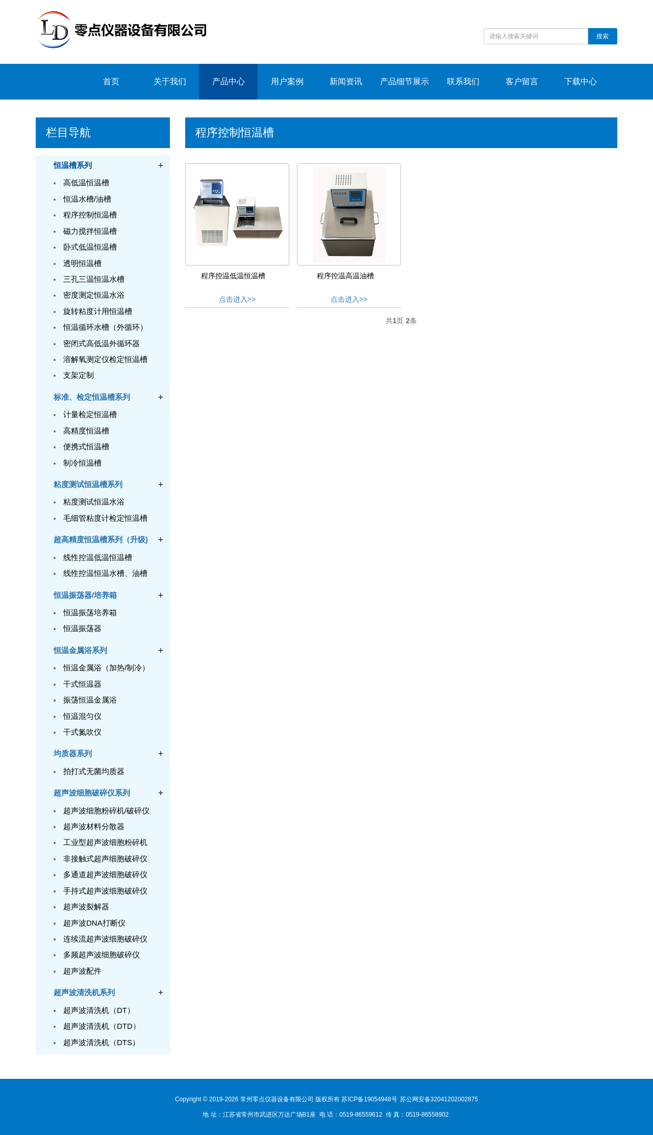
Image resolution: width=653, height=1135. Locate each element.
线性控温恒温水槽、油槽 (105, 573)
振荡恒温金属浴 (90, 699)
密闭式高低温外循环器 (101, 343)
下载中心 (580, 81)
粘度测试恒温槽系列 (88, 484)
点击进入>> (237, 299)
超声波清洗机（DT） (99, 1010)
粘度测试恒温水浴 (93, 501)
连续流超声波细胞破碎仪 (105, 938)
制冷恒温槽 (82, 462)
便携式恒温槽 (86, 446)
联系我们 (463, 81)
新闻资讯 (346, 81)
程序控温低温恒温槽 (233, 276)
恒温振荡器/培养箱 (85, 595)
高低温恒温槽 (86, 182)
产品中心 (228, 81)
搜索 (602, 36)
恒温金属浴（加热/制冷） (106, 667)
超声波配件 (82, 971)
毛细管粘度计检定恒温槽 (105, 518)
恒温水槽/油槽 (87, 199)
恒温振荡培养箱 (90, 612)
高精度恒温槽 (86, 430)
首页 (111, 81)
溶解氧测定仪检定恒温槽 (105, 359)
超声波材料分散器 (93, 826)
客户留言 (522, 81)
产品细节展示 (404, 81)
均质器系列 (73, 753)
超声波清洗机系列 (84, 992)
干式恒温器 (82, 684)
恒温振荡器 (82, 628)
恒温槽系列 (73, 165)
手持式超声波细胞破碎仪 (105, 890)
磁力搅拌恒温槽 (90, 231)
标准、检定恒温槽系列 (92, 397)
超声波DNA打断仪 (94, 923)
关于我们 (170, 81)
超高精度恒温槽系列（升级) (101, 539)
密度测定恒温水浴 (93, 295)
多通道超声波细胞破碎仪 (105, 874)
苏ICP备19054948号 (369, 1099)
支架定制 (78, 375)
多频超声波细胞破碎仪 (101, 954)
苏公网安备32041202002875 (439, 1099)
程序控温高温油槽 (345, 276)
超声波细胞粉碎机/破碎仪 (106, 810)
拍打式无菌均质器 (93, 771)
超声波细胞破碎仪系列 (92, 792)
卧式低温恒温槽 (90, 247)
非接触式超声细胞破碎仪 (105, 858)
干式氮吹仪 (82, 732)
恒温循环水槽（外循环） (105, 327)
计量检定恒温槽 (90, 414)
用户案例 (287, 81)
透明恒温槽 (82, 263)
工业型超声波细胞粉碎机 (105, 842)
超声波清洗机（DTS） (101, 1042)
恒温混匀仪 (82, 716)
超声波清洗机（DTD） (101, 1026)
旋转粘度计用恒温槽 (97, 311)
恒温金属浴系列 (80, 650)
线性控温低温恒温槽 (97, 557)
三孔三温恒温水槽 (93, 279)
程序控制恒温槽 (90, 214)
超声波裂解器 (86, 906)
